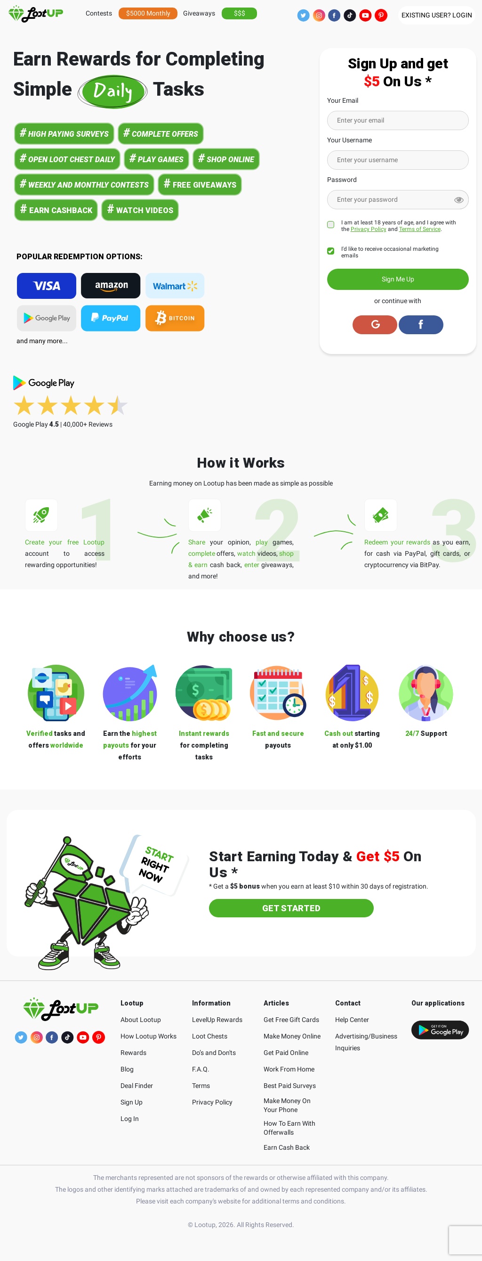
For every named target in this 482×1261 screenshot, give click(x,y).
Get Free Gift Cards (291, 1019)
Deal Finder (136, 1085)
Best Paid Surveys (290, 1085)
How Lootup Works (148, 1036)
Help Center (352, 1019)
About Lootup (140, 1019)
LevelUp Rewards (217, 1019)
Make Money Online (292, 1036)
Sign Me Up (398, 279)
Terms (201, 1085)
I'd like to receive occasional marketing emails (390, 252)
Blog (127, 1069)
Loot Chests (209, 1036)
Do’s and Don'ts (214, 1052)
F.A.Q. (200, 1069)
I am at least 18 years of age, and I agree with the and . (398, 225)
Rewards (133, 1052)
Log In (129, 1118)
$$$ (239, 13)
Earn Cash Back (287, 1147)
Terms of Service (420, 229)
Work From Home (289, 1069)
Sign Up (131, 1102)
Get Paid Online (286, 1052)
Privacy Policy (368, 229)
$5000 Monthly (148, 13)
